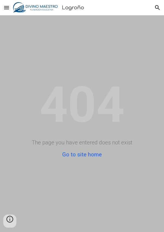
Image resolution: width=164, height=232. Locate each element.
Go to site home (82, 154)
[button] (6, 7)
